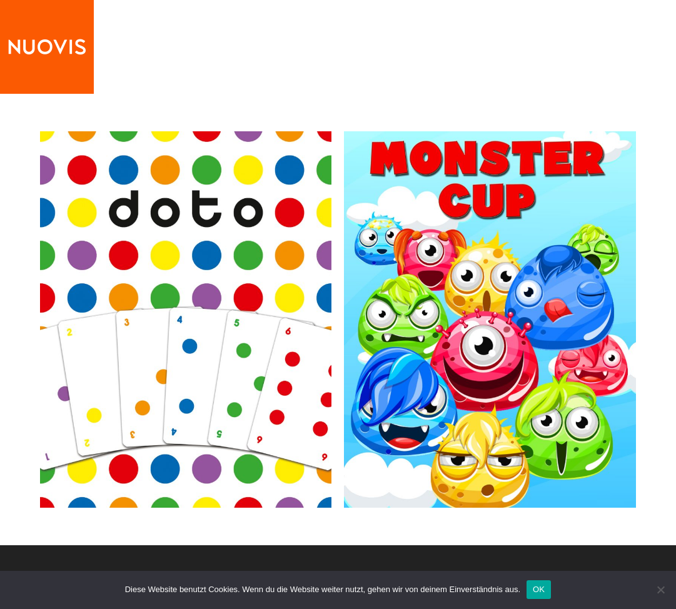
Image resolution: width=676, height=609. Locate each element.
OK (539, 589)
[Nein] (660, 589)
